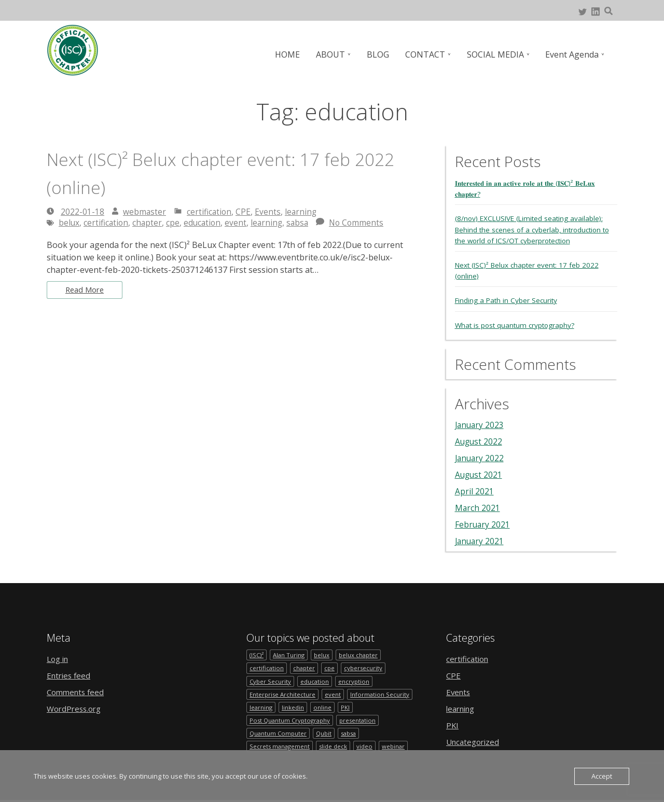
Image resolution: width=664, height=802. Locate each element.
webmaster (145, 211)
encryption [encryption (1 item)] (355, 680)
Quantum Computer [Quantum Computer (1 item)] (279, 734)
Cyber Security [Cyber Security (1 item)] (271, 680)
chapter (149, 222)
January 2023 (480, 424)
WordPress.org (76, 707)
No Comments (363, 222)
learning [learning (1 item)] (261, 707)
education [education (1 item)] (315, 680)
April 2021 (474, 490)
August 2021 (479, 473)
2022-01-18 (82, 211)
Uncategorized (474, 740)
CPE (244, 211)
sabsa (302, 222)
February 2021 (483, 523)
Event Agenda (572, 54)
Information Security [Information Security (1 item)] (381, 694)
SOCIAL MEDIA (496, 54)
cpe (175, 222)
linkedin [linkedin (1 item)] (294, 707)
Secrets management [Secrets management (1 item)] (280, 748)
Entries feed (70, 674)
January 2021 (480, 540)
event (239, 222)
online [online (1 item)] (324, 707)
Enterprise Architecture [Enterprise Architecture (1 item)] (283, 694)
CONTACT (427, 54)
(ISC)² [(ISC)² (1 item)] (257, 653)
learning (302, 211)
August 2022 (479, 440)
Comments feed (77, 691)
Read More (86, 290)
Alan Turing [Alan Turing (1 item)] (290, 653)
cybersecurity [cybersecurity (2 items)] (365, 667)
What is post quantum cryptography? (516, 324)
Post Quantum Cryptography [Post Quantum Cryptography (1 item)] (292, 721)
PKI (452, 724)
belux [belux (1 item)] (324, 653)
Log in (59, 657)
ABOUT (334, 54)
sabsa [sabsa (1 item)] (353, 734)
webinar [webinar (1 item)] (397, 748)
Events (269, 211)
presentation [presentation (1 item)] (362, 721)
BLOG (380, 54)
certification (210, 211)
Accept (601, 776)
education (205, 222)
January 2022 (480, 457)
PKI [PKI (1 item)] (346, 707)
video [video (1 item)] (367, 748)
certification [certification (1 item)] (267, 667)
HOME (291, 54)
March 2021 (478, 507)
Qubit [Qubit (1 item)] (326, 734)
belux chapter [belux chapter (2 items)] (361, 653)
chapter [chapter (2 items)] (305, 667)
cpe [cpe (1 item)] (331, 667)
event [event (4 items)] (334, 694)
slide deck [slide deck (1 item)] (335, 748)
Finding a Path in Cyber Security (507, 300)
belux (69, 222)
